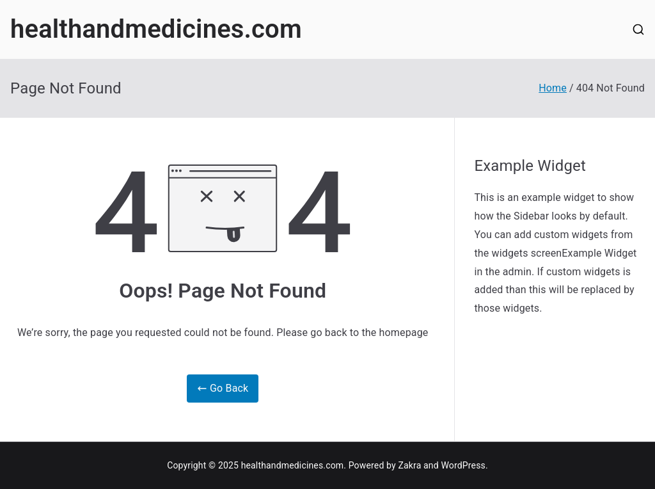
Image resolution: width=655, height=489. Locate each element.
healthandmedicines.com (156, 29)
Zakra (409, 465)
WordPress (463, 465)
